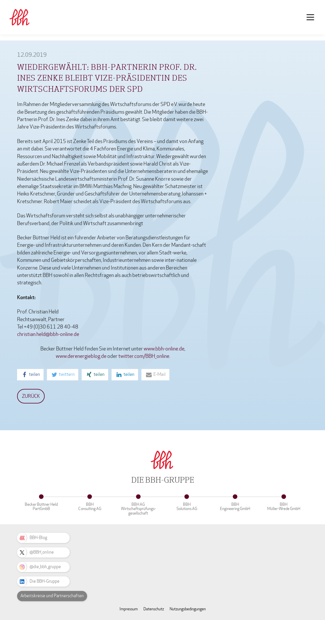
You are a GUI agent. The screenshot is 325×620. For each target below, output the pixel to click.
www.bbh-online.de (164, 349)
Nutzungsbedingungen (188, 609)
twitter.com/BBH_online (143, 356)
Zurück (31, 396)
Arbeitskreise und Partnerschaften (52, 595)
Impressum (129, 609)
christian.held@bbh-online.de (48, 334)
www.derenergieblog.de (81, 356)
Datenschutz (153, 609)
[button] (30, 374)
